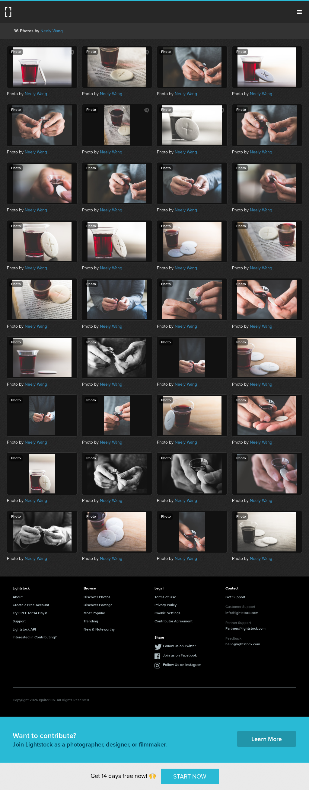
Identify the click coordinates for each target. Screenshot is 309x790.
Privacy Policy (165, 605)
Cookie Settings (167, 613)
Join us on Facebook (180, 655)
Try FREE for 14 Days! (30, 613)
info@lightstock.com (241, 612)
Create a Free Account (31, 605)
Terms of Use (165, 597)
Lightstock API (24, 629)
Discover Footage (98, 605)
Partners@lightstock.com (245, 628)
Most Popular (94, 613)
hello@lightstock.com (242, 644)
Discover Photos (97, 597)
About (18, 597)
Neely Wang (51, 31)
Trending (91, 621)
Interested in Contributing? (35, 637)
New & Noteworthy (99, 629)
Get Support (235, 597)
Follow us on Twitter (179, 646)
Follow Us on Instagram (182, 664)
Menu (299, 12)
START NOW (189, 776)
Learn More (266, 738)
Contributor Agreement (173, 621)
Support (19, 621)
